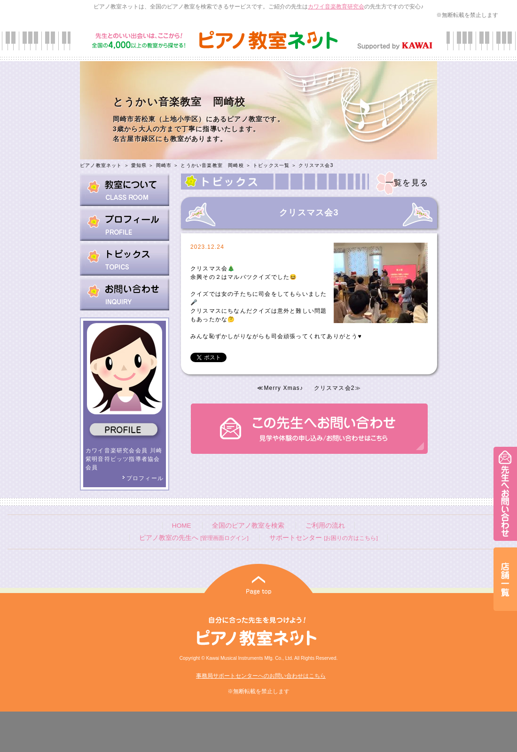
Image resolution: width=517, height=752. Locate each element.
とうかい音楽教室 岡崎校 (211, 165)
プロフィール (143, 478)
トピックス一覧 (271, 165)
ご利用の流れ (325, 525)
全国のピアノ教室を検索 (248, 525)
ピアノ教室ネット (101, 165)
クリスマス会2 (334, 388)
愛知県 (139, 165)
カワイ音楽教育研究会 (336, 6)
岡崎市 (164, 165)
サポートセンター (323, 537)
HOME (181, 525)
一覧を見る (406, 182)
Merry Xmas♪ (283, 388)
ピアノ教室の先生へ (193, 537)
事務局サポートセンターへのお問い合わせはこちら (261, 676)
